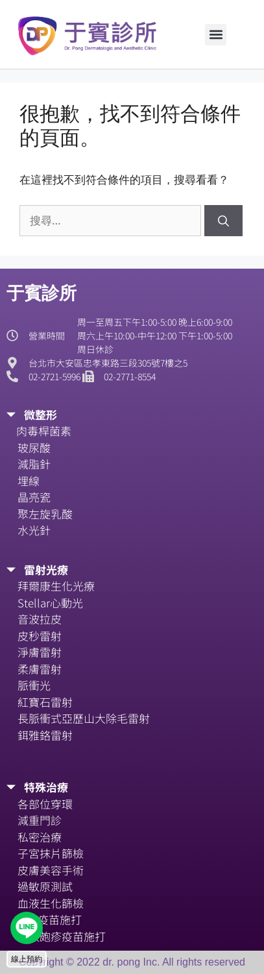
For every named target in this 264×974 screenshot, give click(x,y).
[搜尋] (223, 220)
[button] (215, 34)
